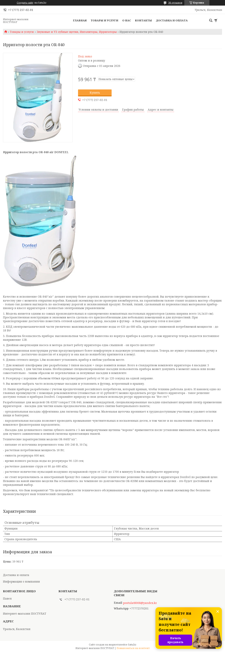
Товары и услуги (104, 20)
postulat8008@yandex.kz (140, 603)
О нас (126, 20)
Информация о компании (21, 581)
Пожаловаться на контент (133, 648)
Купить (95, 92)
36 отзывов (175, 2)
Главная (80, 20)
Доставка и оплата (172, 20)
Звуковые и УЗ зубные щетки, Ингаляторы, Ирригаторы (77, 31)
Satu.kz (132, 644)
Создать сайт (25, 2)
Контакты (143, 20)
